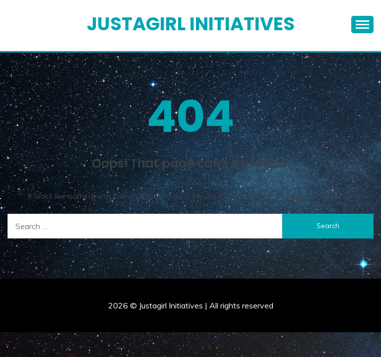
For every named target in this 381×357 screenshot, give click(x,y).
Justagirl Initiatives (191, 24)
